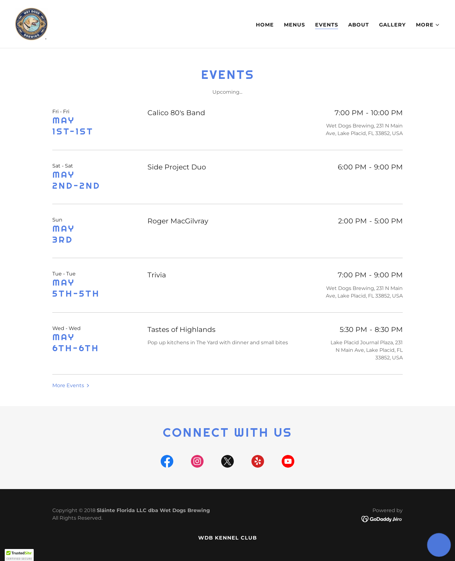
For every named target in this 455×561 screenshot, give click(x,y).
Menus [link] (294, 25)
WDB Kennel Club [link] (227, 538)
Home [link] (265, 25)
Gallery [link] (392, 25)
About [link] (358, 25)
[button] (428, 25)
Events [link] (326, 25)
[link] (31, 24)
